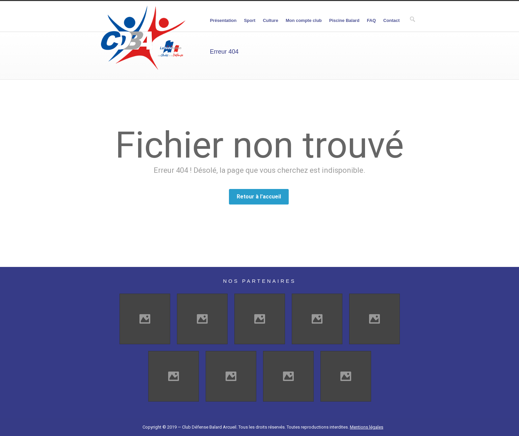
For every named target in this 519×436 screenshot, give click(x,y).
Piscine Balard (344, 20)
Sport (249, 20)
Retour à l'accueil (259, 196)
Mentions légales (366, 427)
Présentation (223, 20)
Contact (391, 20)
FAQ (371, 20)
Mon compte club (304, 20)
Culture (270, 20)
